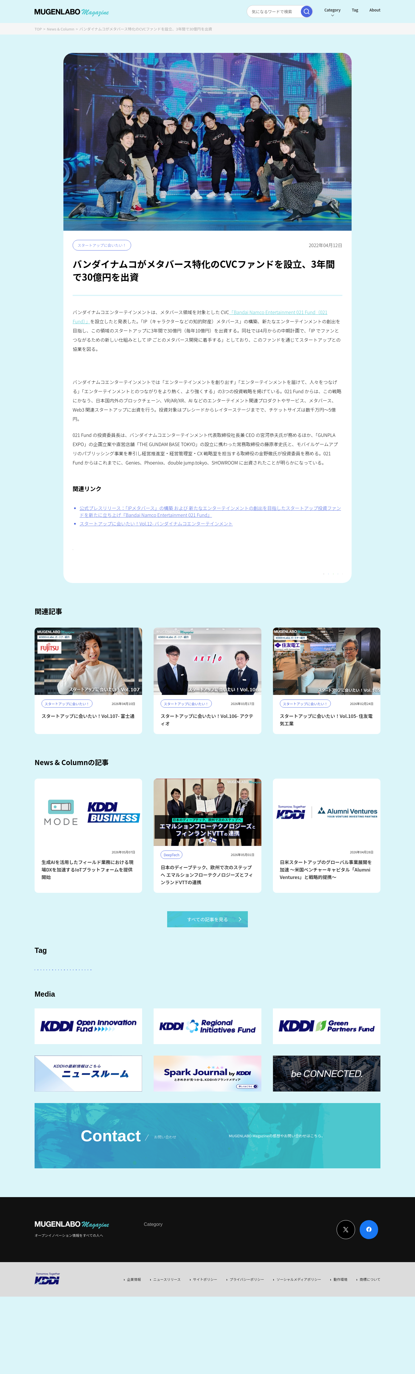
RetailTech (321, 1007)
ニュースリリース (167, 1321)
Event (202, 1277)
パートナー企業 (217, 991)
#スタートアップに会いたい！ (102, 551)
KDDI (165, 991)
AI (41, 991)
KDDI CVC (291, 1007)
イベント (74, 1007)
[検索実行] (306, 11)
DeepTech (288, 991)
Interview (151, 1277)
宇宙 (97, 1007)
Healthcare (344, 991)
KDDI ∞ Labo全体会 (131, 991)
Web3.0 (214, 1007)
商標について (370, 1321)
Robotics (47, 1007)
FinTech (316, 991)
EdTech (238, 1007)
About (374, 10)
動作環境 (340, 1321)
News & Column (61, 29)
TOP (38, 29)
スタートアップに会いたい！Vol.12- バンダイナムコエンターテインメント (156, 523)
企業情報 (134, 1321)
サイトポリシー (205, 1321)
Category (332, 10)
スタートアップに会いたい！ (102, 245)
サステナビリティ (181, 1007)
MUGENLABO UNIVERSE (133, 1007)
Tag (355, 10)
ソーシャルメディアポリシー (298, 1321)
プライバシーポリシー (247, 1321)
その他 (187, 991)
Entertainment (255, 991)
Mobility (264, 1007)
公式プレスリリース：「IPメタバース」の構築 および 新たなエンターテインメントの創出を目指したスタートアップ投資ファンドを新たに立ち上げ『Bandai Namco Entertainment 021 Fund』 (210, 511)
